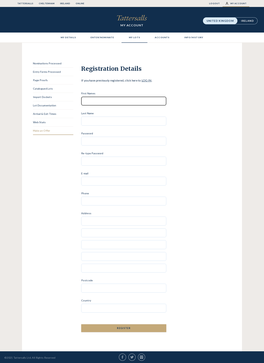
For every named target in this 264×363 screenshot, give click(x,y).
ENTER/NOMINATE (102, 37)
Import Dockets (42, 97)
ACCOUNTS (162, 37)
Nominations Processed (47, 63)
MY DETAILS (68, 37)
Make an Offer (41, 130)
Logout (214, 3)
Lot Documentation (44, 105)
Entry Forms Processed (47, 71)
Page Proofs (40, 80)
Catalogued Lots (43, 88)
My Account (236, 3)
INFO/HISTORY (193, 37)
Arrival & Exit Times (44, 113)
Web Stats (39, 122)
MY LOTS (134, 37)
